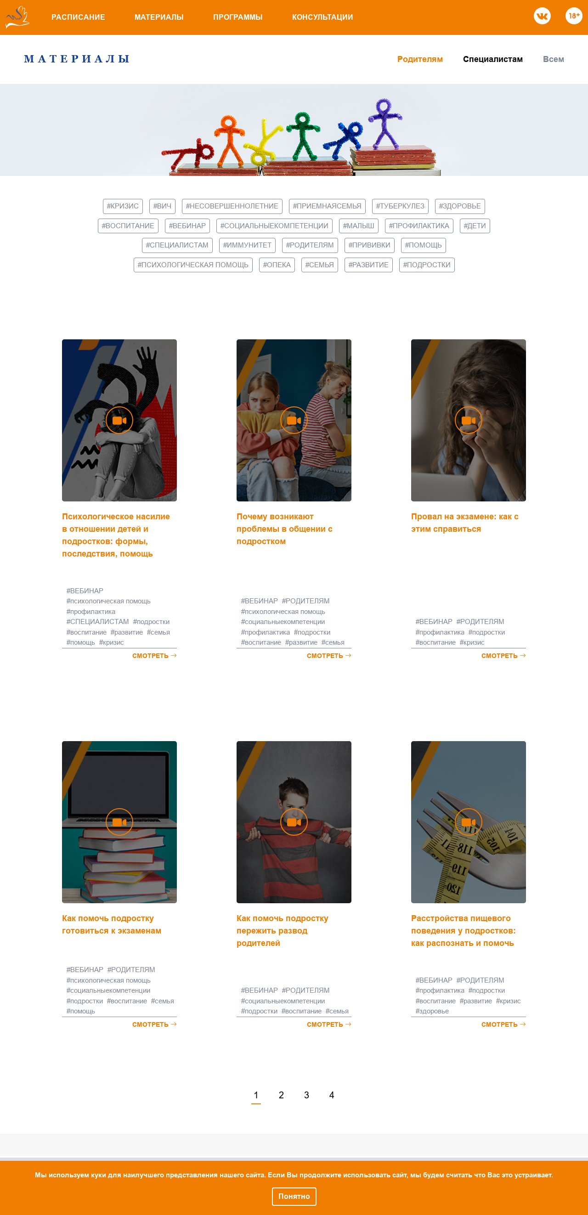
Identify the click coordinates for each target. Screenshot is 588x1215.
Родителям (420, 59)
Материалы (159, 17)
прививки (371, 245)
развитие (370, 265)
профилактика (421, 226)
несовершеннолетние (234, 206)
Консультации (322, 17)
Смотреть (154, 655)
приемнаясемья (329, 206)
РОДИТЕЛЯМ (312, 245)
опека (279, 265)
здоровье (462, 206)
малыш (360, 226)
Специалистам (493, 59)
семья (321, 265)
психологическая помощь (195, 265)
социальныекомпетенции (276, 226)
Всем (553, 59)
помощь (425, 245)
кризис (125, 206)
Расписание (78, 17)
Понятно (294, 1196)
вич (164, 206)
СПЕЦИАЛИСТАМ (179, 245)
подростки (429, 265)
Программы (238, 17)
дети (477, 226)
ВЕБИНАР (189, 226)
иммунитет (249, 245)
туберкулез (402, 206)
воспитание (130, 226)
